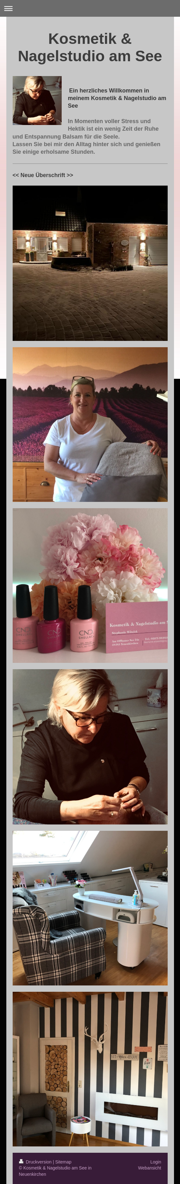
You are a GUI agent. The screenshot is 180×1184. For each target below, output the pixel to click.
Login (155, 1161)
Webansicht (149, 1167)
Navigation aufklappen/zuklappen (90, 8)
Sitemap (63, 1161)
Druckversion (36, 1161)
